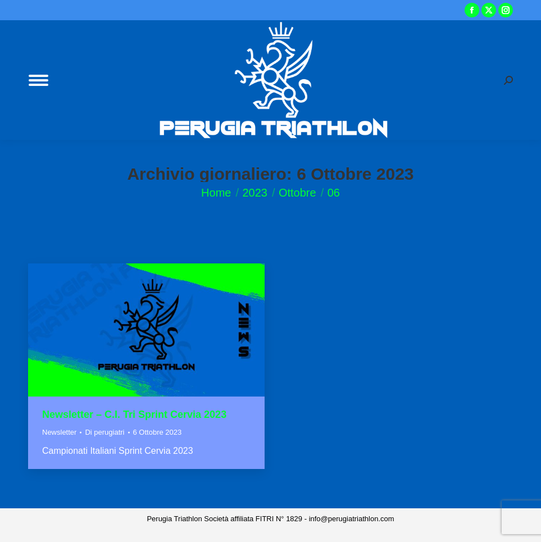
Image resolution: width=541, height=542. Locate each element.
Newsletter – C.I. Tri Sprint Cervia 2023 (134, 414)
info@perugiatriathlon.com (351, 518)
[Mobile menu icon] (38, 80)
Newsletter (59, 432)
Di (104, 432)
